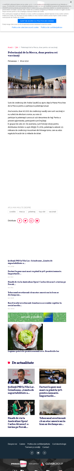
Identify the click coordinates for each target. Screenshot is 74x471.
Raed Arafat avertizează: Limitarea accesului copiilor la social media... (35, 304)
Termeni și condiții (32, 447)
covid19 (12, 212)
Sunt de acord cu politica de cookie (37, 21)
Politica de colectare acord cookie (25, 27)
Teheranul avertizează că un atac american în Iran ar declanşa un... (33, 293)
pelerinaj (31, 212)
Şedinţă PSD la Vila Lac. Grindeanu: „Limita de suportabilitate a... (30, 262)
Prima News (19, 463)
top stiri (42, 212)
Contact (45, 447)
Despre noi (12, 444)
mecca (22, 212)
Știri (16, 47)
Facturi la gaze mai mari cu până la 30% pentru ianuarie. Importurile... (35, 272)
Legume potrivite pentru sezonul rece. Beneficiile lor (33, 351)
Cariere (22, 444)
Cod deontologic (59, 444)
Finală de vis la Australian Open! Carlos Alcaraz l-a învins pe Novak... (37, 283)
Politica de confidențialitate (38, 444)
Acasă (10, 47)
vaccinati (52, 212)
